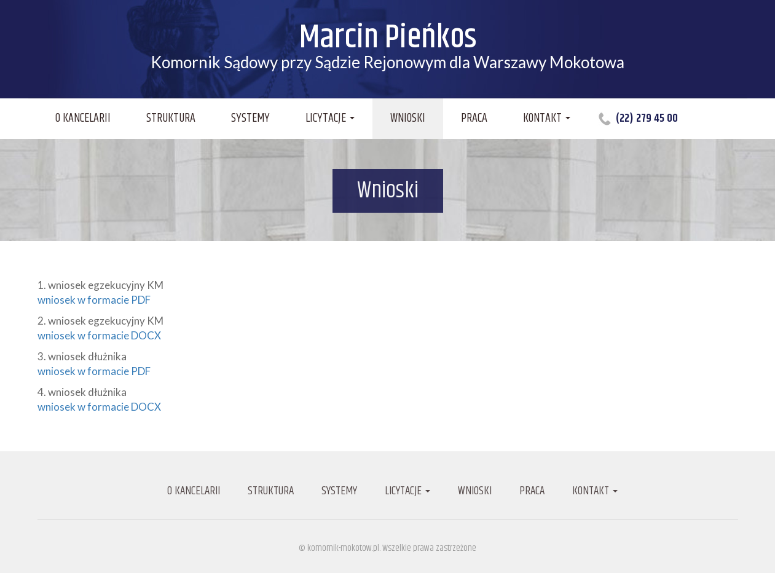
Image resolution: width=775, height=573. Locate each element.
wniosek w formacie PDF (94, 299)
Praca (474, 118)
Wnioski (407, 118)
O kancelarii (83, 118)
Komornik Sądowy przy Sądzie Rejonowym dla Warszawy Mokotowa (387, 47)
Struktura (170, 118)
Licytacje (330, 118)
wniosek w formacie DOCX (99, 335)
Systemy (250, 118)
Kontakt (546, 118)
